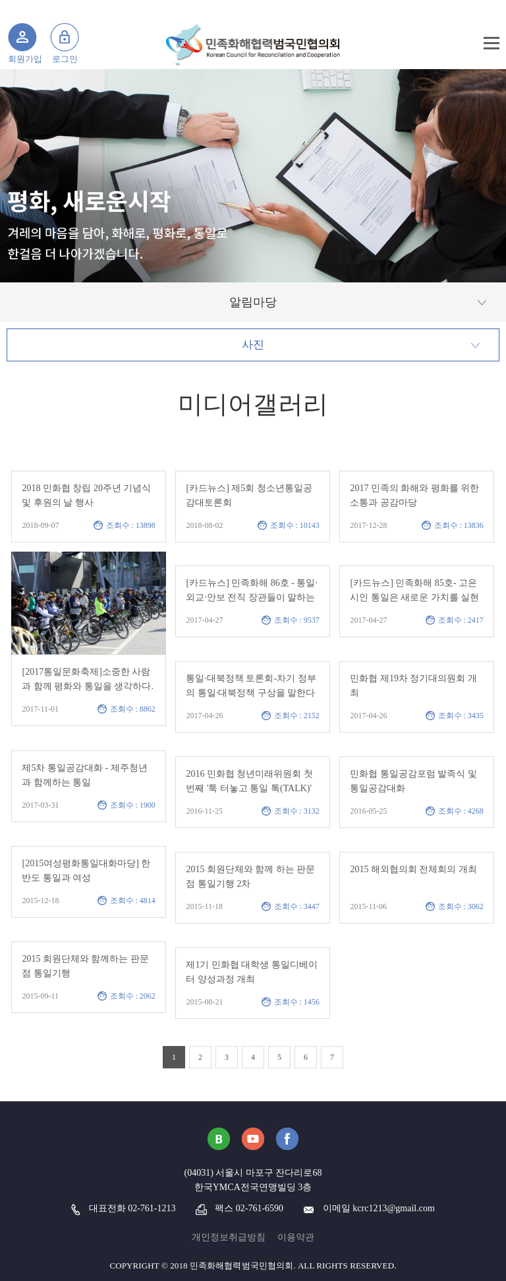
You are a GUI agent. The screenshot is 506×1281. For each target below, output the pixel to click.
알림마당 (253, 302)
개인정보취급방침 (229, 1237)
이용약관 (295, 1237)
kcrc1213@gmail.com (393, 1208)
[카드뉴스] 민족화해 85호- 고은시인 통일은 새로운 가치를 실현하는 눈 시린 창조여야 (414, 597)
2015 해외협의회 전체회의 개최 (413, 869)
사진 (253, 344)
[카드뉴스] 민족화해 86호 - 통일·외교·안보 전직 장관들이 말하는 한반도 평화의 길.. (252, 597)
